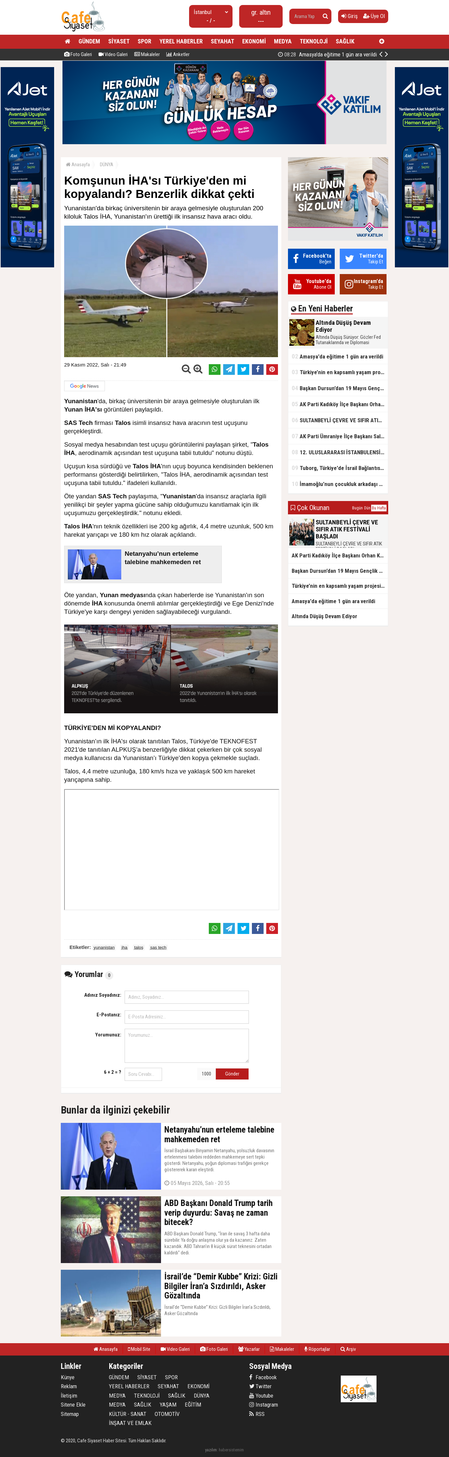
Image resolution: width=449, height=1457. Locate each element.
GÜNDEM (89, 41)
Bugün (357, 508)
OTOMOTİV (167, 1414)
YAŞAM (168, 1404)
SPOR (144, 41)
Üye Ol (374, 16)
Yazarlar (249, 1349)
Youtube (261, 1395)
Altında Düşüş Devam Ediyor (335, 54)
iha (124, 947)
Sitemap (70, 1414)
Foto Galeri (78, 54)
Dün (367, 508)
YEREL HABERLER (181, 41)
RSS (257, 1414)
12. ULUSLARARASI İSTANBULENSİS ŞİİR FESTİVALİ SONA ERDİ (340, 452)
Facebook (263, 1377)
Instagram (263, 1404)
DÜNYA (106, 165)
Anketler (177, 54)
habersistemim (231, 1449)
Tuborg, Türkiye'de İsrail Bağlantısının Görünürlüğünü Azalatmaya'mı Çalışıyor (340, 468)
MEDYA (283, 41)
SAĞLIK (345, 41)
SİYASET (119, 41)
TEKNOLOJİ (314, 41)
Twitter (260, 1386)
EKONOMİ (254, 41)
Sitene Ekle (73, 1404)
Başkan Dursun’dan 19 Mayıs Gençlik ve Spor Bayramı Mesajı (340, 388)
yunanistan (104, 947)
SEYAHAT (222, 41)
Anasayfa (78, 165)
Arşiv (348, 1349)
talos (138, 947)
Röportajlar (317, 1349)
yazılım (211, 1449)
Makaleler (147, 54)
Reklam (69, 1386)
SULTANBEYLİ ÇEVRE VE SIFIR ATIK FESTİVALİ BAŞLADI (340, 420)
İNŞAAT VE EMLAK (130, 1423)
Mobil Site (139, 1349)
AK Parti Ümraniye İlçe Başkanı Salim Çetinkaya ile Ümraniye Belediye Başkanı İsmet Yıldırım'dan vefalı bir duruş (340, 436)
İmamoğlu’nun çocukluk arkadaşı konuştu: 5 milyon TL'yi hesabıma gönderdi (340, 484)
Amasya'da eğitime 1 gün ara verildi (337, 356)
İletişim (69, 1395)
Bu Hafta (379, 508)
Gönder (232, 1074)
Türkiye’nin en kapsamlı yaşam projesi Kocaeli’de (340, 372)
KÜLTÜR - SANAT (127, 1414)
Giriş (349, 16)
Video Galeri (113, 54)
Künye (67, 1377)
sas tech (158, 947)
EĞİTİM (193, 1404)
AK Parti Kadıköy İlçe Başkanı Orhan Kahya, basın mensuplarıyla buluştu (340, 404)
